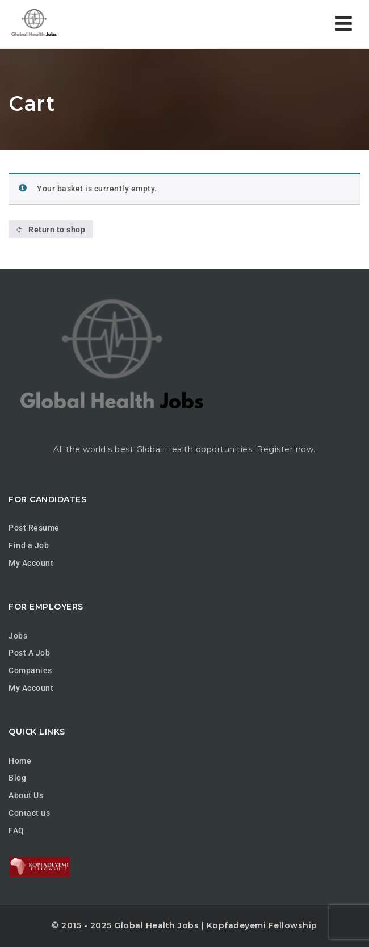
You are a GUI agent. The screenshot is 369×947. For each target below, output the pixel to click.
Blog (17, 777)
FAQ (16, 830)
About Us (26, 795)
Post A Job (29, 652)
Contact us (29, 812)
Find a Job (29, 545)
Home (20, 760)
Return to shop (56, 229)
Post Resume (34, 527)
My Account (31, 563)
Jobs (18, 635)
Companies (30, 670)
